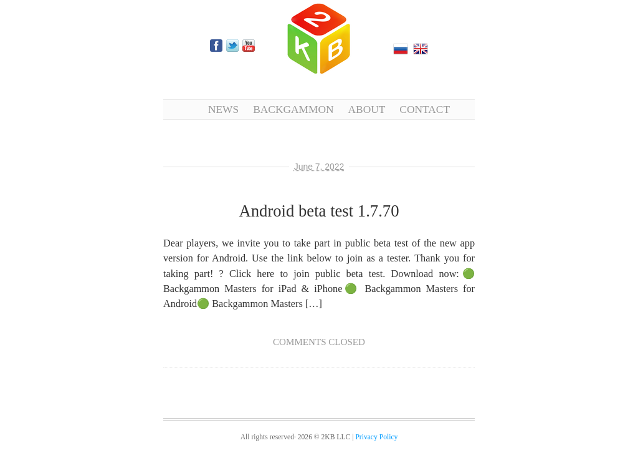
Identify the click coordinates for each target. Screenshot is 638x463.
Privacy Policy (376, 437)
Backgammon (293, 109)
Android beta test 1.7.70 (319, 211)
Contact (424, 109)
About (367, 109)
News (223, 109)
